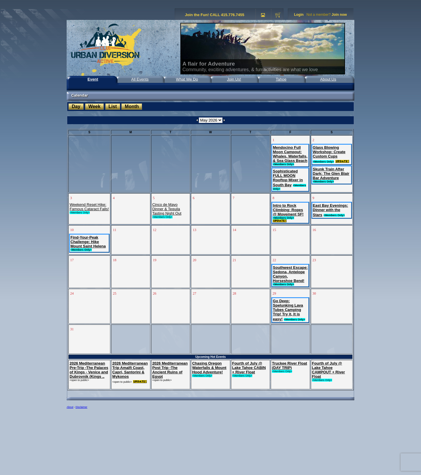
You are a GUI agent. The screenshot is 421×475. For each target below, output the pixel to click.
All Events (140, 79)
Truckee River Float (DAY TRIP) (289, 365)
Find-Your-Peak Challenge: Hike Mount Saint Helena (88, 241)
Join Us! (234, 79)
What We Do (187, 79)
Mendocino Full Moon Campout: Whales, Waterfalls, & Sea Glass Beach (290, 154)
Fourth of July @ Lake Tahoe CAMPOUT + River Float (328, 370)
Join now (339, 15)
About (70, 407)
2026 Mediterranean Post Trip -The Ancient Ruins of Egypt (170, 370)
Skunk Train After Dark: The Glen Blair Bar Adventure (331, 173)
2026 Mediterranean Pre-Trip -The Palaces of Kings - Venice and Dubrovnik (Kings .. (89, 370)
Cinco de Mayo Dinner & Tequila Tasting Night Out (167, 209)
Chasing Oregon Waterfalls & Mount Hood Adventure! (209, 367)
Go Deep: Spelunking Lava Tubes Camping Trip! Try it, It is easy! (288, 310)
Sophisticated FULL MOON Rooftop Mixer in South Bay (288, 178)
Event (92, 79)
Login (299, 15)
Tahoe (281, 79)
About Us (328, 79)
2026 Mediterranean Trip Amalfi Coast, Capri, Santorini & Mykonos (130, 370)
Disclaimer (81, 407)
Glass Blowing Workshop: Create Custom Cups (329, 151)
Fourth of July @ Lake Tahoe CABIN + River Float (249, 367)
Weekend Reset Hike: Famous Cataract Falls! (89, 206)
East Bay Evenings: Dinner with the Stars (330, 210)
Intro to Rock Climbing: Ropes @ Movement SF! (288, 209)
